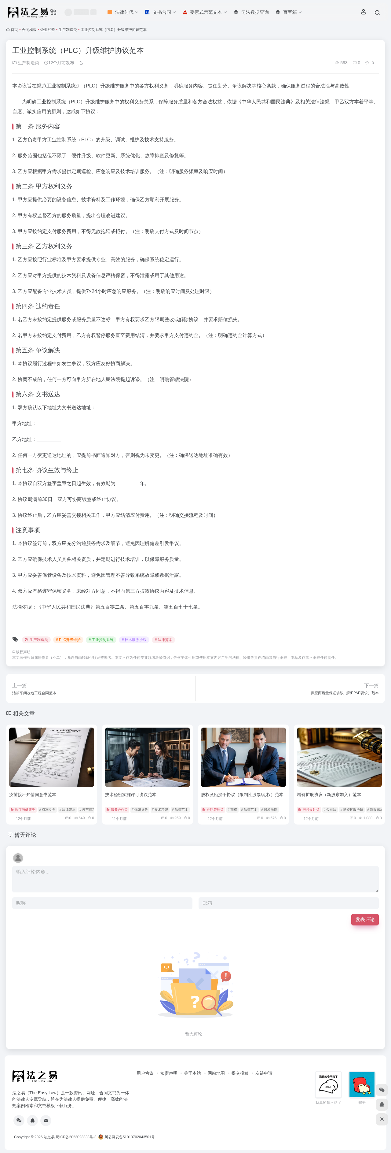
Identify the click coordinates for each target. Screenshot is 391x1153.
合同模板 (29, 30)
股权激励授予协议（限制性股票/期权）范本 (242, 794)
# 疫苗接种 (87, 809)
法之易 (49, 1137)
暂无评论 (25, 835)
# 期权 (232, 809)
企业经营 (47, 30)
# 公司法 (329, 809)
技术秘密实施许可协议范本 (130, 794)
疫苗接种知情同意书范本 (32, 794)
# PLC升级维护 (68, 640)
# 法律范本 (163, 640)
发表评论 (365, 919)
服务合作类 (117, 809)
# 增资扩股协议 (351, 809)
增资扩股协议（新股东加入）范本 (329, 794)
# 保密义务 (140, 809)
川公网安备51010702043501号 (126, 1137)
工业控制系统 (61, 85)
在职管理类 (213, 809)
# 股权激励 (269, 809)
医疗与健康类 (22, 809)
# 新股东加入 (377, 809)
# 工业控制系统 (101, 640)
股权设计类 (309, 809)
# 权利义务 (47, 809)
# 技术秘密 (160, 809)
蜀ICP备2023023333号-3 (76, 1137)
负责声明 (168, 1073)
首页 (14, 30)
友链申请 (263, 1073)
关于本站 (192, 1073)
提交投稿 (240, 1073)
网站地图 (216, 1073)
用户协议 (145, 1073)
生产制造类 (68, 30)
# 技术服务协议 (134, 640)
